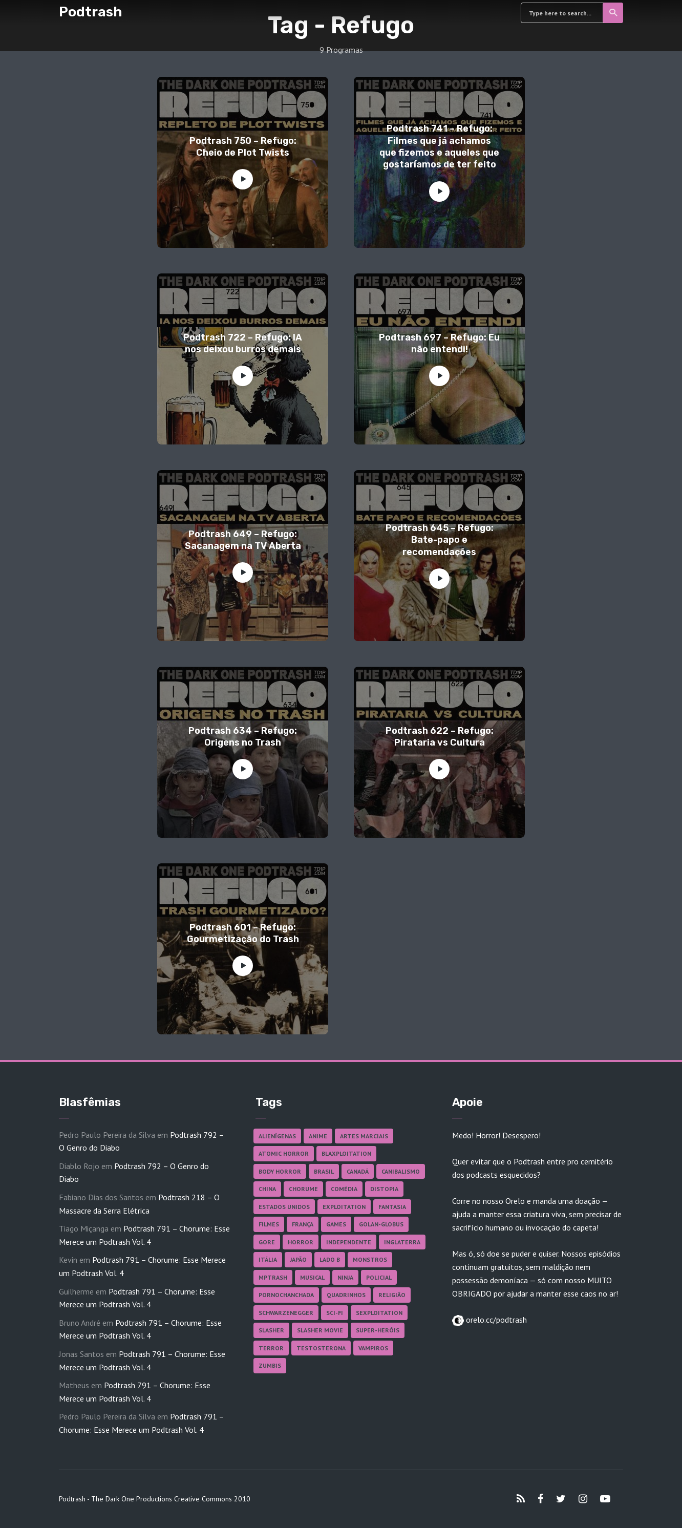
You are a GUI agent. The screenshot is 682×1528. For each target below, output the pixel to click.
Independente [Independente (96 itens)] (348, 1242)
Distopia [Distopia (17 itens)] (384, 1189)
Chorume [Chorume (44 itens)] (303, 1189)
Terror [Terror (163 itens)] (271, 1348)
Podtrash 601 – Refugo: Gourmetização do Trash (243, 933)
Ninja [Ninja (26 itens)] (345, 1277)
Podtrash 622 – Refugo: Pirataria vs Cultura (440, 736)
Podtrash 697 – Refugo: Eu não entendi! (439, 343)
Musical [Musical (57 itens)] (312, 1277)
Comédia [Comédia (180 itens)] (344, 1189)
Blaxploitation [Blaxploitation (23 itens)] (346, 1153)
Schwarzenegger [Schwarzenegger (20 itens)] (286, 1313)
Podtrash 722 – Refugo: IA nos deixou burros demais (242, 343)
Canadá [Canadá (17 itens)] (358, 1171)
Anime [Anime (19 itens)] (318, 1136)
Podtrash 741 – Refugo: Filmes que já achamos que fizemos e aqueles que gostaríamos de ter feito (439, 146)
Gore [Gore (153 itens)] (267, 1242)
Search (613, 13)
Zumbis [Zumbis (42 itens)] (270, 1365)
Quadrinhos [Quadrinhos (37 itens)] (346, 1295)
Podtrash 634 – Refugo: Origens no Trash (242, 736)
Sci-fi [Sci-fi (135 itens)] (334, 1313)
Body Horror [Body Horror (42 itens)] (280, 1171)
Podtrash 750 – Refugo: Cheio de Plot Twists (242, 146)
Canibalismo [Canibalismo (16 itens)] (400, 1171)
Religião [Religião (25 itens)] (392, 1295)
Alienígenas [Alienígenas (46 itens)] (277, 1136)
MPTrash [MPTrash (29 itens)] (273, 1277)
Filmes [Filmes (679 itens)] (269, 1224)
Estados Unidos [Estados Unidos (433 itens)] (284, 1207)
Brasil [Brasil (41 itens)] (324, 1171)
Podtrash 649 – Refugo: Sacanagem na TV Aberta (243, 539)
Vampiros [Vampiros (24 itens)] (373, 1348)
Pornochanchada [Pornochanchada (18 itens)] (286, 1295)
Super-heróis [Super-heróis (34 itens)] (377, 1330)
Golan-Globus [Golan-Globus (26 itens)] (381, 1224)
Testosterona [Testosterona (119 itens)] (321, 1348)
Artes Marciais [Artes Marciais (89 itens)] (364, 1136)
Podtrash (90, 12)
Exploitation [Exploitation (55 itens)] (344, 1207)
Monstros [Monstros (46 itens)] (370, 1259)
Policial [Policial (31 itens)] (379, 1277)
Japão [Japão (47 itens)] (298, 1259)
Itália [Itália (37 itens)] (268, 1259)
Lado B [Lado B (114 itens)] (329, 1259)
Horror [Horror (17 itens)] (300, 1242)
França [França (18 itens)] (302, 1224)
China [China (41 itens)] (267, 1189)
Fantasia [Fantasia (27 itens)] (392, 1207)
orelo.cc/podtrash (495, 1319)
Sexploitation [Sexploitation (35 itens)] (379, 1313)
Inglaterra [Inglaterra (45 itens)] (402, 1242)
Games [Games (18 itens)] (336, 1224)
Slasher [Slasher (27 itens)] (271, 1330)
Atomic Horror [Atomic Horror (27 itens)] (284, 1153)
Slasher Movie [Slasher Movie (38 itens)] (320, 1330)
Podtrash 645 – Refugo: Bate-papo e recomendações (440, 540)
